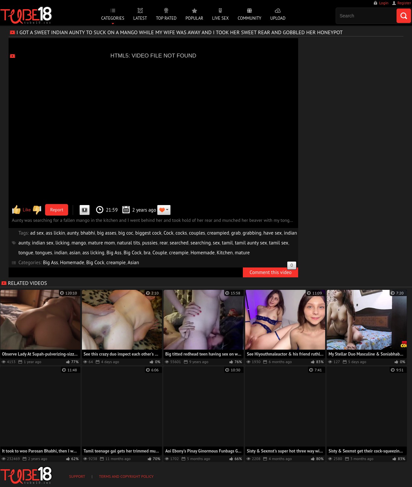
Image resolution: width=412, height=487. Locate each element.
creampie (179, 252)
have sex (273, 233)
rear (163, 243)
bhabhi (88, 233)
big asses (106, 233)
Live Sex (220, 18)
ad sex (37, 233)
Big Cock (132, 252)
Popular (194, 18)
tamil (227, 243)
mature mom (101, 243)
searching (201, 243)
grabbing (252, 233)
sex (216, 243)
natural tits (128, 243)
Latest (140, 18)
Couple (159, 252)
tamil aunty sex (251, 243)
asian (74, 252)
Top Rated (166, 18)
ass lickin (55, 233)
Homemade (203, 252)
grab (236, 233)
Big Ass (113, 252)
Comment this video (272, 271)
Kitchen (225, 252)
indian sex (42, 243)
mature (242, 252)
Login (383, 2)
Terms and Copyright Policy (126, 476)
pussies (150, 243)
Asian (133, 262)
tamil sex (278, 243)
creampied (218, 233)
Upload (277, 18)
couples (197, 233)
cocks (181, 233)
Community (249, 18)
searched (179, 243)
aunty (73, 233)
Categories (112, 18)
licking (62, 243)
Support (77, 476)
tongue (25, 252)
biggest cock (148, 233)
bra (146, 252)
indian (60, 252)
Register (404, 2)
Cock (168, 233)
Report (57, 210)
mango (78, 243)
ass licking (93, 252)
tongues (43, 252)
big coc (125, 233)
